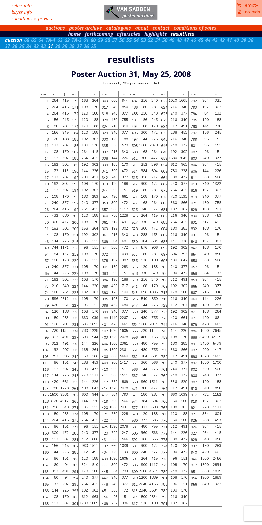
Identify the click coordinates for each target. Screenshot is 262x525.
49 (171, 40)
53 (143, 40)
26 (86, 46)
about (141, 28)
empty (247, 5)
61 (86, 40)
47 (186, 40)
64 (40, 40)
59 (100, 40)
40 (236, 40)
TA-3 (76, 40)
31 (50, 46)
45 (200, 40)
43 (214, 40)
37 (7, 46)
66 (26, 40)
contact (161, 28)
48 (179, 40)
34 (28, 46)
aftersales (128, 34)
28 (71, 46)
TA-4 (50, 40)
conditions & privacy (32, 18)
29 (64, 46)
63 (59, 40)
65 (33, 40)
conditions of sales (195, 28)
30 (57, 46)
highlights (155, 34)
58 (107, 40)
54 (136, 40)
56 (121, 40)
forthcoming (99, 34)
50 (164, 40)
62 (67, 40)
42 (222, 40)
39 (243, 40)
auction (13, 40)
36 (14, 46)
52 (150, 40)
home (74, 34)
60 (93, 40)
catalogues (118, 28)
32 (43, 46)
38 (250, 40)
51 (157, 40)
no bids (249, 12)
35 (21, 46)
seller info (22, 5)
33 (36, 46)
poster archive (85, 28)
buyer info (22, 12)
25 (93, 46)
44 (207, 40)
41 (229, 40)
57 (114, 40)
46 (193, 40)
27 (79, 46)
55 (129, 40)
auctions (55, 28)
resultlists (182, 34)
